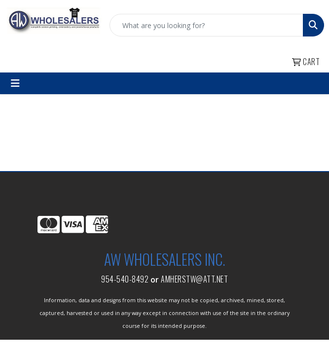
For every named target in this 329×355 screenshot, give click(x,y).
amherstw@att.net (194, 279)
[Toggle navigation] (15, 83)
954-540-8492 (124, 279)
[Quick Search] (206, 25)
